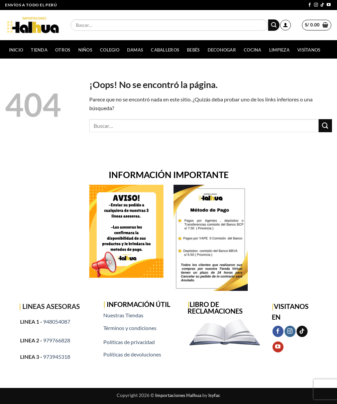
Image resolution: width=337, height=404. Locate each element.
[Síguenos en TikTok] (322, 5)
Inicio (16, 50)
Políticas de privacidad (129, 342)
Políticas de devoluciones (132, 354)
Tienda (39, 50)
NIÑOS (85, 50)
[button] (285, 25)
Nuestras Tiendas (123, 315)
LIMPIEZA (279, 50)
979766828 (56, 340)
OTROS (62, 50)
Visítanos (308, 50)
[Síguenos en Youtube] (329, 5)
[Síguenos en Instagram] (316, 5)
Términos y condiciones (129, 328)
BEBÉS (193, 50)
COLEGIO (109, 50)
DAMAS (135, 50)
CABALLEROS (165, 50)
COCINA (252, 50)
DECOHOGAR (222, 50)
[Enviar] (273, 25)
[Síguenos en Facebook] (310, 5)
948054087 (56, 321)
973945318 (56, 356)
